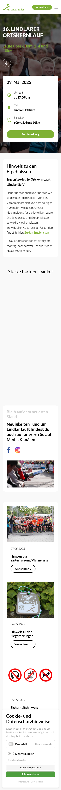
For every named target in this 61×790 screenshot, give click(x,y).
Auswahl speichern (30, 767)
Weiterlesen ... (23, 568)
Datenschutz (37, 781)
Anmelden (42, 7)
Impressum (23, 781)
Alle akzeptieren (31, 774)
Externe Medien (24, 753)
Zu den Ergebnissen (36, 232)
